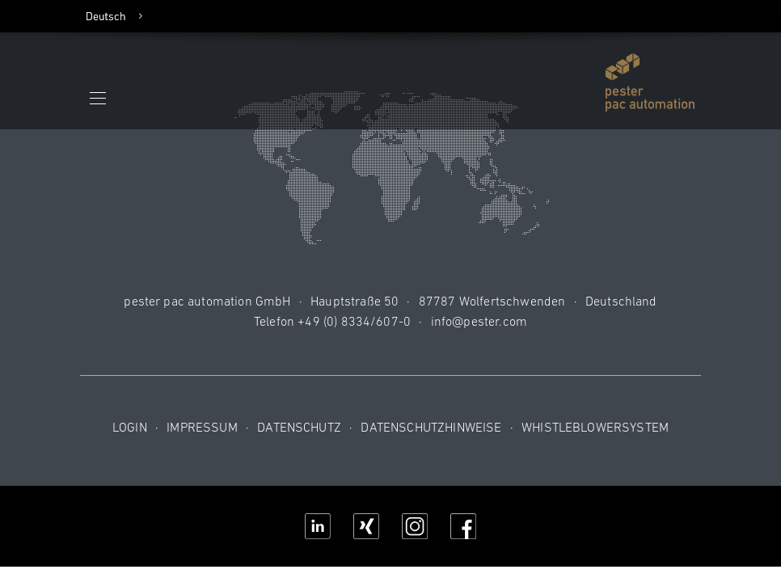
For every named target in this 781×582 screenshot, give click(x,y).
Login (129, 427)
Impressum (202, 427)
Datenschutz (299, 427)
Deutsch (106, 16)
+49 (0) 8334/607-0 (354, 321)
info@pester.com (479, 321)
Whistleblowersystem (595, 427)
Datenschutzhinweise (431, 427)
